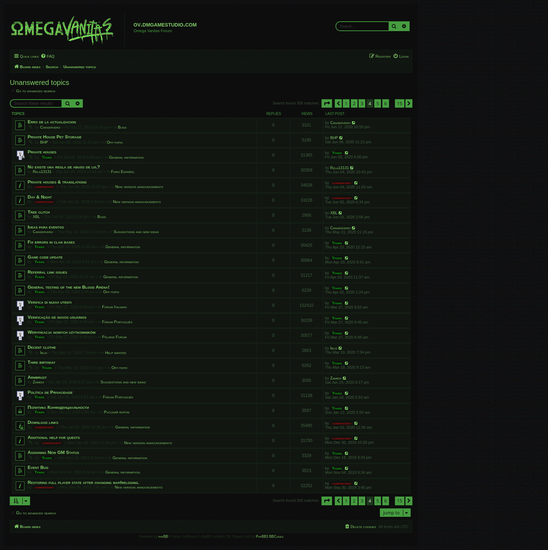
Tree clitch (39, 212)
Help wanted (116, 352)
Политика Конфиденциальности (58, 407)
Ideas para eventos (46, 227)
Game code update (45, 257)
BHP (44, 142)
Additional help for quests (54, 437)
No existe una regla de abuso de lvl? (64, 166)
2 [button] (354, 103)
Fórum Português (117, 322)
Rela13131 (42, 171)
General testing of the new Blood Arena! (68, 287)
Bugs (122, 127)
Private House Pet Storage (54, 136)
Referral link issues (47, 272)
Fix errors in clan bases (51, 242)
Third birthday (41, 362)
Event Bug (38, 467)
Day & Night (40, 197)
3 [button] (362, 103)
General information (126, 157)
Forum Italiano (114, 307)
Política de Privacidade (50, 392)
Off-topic (115, 142)
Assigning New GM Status (53, 452)
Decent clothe (42, 347)
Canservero (50, 127)
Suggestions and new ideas (136, 232)
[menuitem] (48, 56)
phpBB (163, 536)
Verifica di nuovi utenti (50, 302)
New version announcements (139, 186)
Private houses (42, 151)
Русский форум (116, 412)
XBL (36, 217)
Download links (43, 422)
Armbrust (37, 377)
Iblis (43, 352)
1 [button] (346, 103)
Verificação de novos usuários (57, 317)
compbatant (44, 186)
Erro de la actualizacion (52, 121)
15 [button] (399, 103)
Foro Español (123, 171)
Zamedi (38, 382)
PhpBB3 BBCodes (269, 536)
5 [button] (377, 103)
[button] (327, 103)
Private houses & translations (57, 181)
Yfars (47, 157)
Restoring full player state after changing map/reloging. (83, 482)
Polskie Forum (114, 337)
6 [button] (385, 103)
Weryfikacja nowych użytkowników (61, 332)
